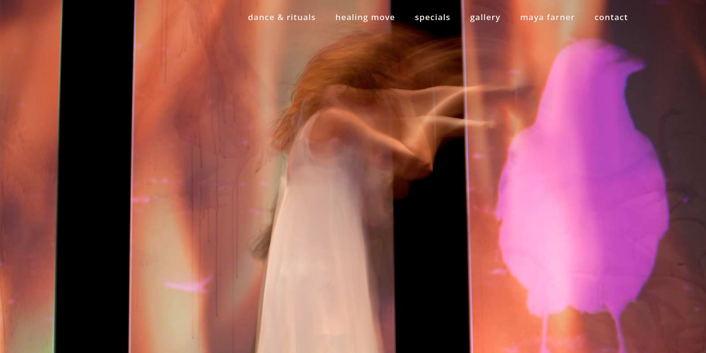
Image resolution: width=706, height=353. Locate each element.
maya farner (547, 17)
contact (611, 17)
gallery (485, 17)
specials (433, 17)
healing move (365, 17)
